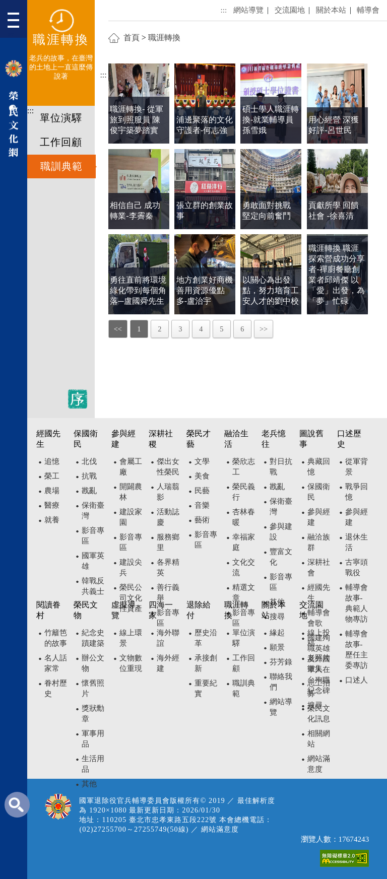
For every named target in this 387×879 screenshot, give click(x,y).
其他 (89, 783)
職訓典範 (61, 166)
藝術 (202, 519)
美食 (202, 475)
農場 (51, 490)
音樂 (202, 505)
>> (264, 329)
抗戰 (89, 475)
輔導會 (368, 10)
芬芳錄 (281, 661)
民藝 (202, 490)
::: (30, 110)
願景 (277, 647)
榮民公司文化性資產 (130, 598)
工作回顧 (61, 142)
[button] (17, 21)
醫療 (51, 505)
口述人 (356, 679)
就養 (51, 519)
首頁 (131, 37)
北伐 (89, 461)
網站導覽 (248, 10)
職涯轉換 (164, 37)
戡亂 (89, 490)
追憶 (51, 461)
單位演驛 (61, 117)
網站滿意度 (220, 829)
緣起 (277, 632)
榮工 (51, 475)
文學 (202, 461)
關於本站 (331, 10)
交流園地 (290, 10)
